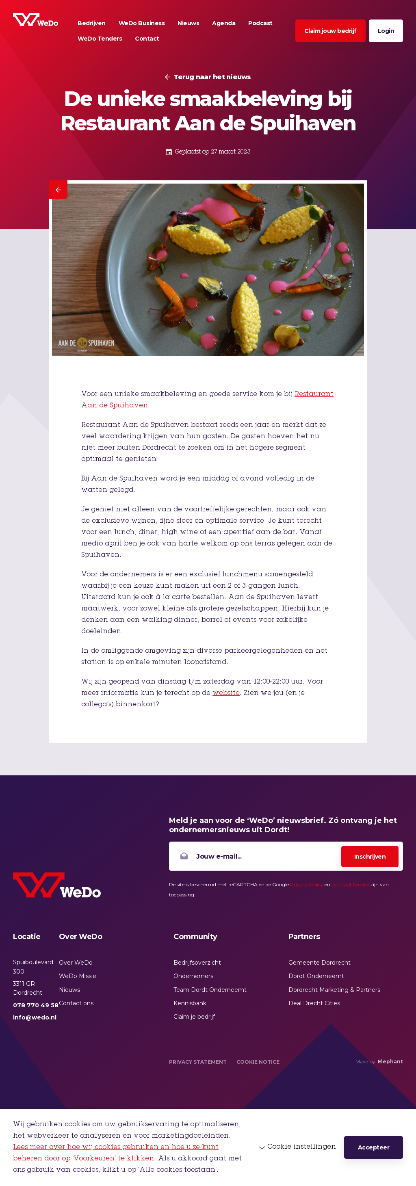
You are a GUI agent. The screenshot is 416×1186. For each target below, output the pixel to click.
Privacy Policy (306, 884)
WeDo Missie (77, 976)
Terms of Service (350, 884)
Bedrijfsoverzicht (197, 962)
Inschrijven (370, 856)
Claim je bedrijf (194, 1016)
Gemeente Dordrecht (319, 962)
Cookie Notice (258, 1062)
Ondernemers (193, 976)
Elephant (390, 1061)
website (226, 693)
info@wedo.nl (34, 1017)
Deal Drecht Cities (314, 1003)
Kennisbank (189, 1003)
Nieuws (69, 989)
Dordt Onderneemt (316, 976)
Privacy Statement (198, 1062)
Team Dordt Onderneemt (210, 989)
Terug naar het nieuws (212, 77)
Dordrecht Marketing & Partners (334, 989)
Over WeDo (76, 962)
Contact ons (76, 1003)
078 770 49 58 (35, 1005)
